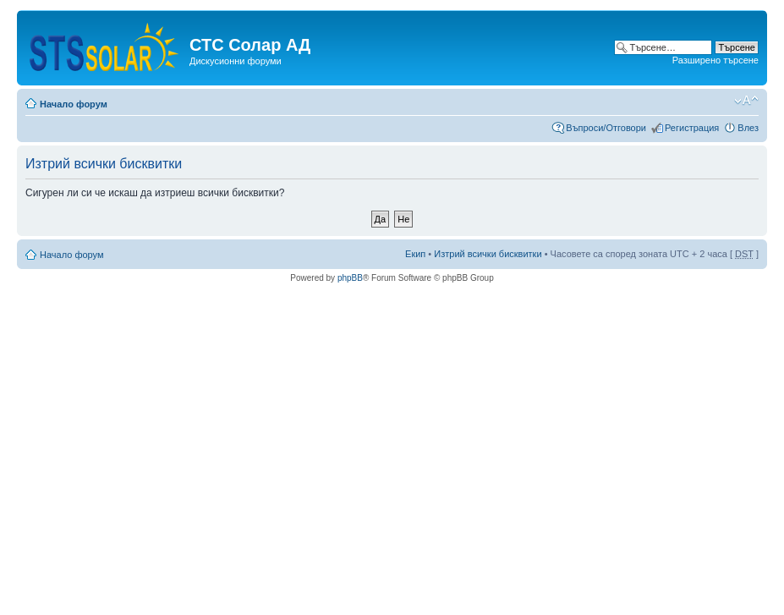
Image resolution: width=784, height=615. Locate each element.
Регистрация (692, 128)
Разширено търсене (715, 60)
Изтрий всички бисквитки (487, 254)
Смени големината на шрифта (746, 100)
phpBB (350, 278)
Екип (415, 254)
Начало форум (73, 104)
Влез (748, 128)
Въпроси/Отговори (606, 128)
